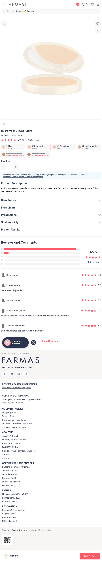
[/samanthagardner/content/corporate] (10, 447)
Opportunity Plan (10, 470)
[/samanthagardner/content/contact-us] (7, 458)
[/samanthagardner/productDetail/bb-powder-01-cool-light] (38, 147)
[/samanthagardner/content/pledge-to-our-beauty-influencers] (19, 451)
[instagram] (11, 374)
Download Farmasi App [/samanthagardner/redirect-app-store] (12, 530)
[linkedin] (25, 374)
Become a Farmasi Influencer (16, 467)
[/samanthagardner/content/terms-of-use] (8, 416)
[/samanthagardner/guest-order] (12, 402)
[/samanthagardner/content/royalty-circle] (9, 517)
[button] (90, 556)
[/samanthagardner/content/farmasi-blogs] (8, 485)
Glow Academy (9, 474)
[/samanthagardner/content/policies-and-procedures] (14, 420)
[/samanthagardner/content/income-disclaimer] (17, 423)
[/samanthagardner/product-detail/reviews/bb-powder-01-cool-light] (51, 341)
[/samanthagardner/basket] (92, 4)
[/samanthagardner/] (16, 4)
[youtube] (18, 374)
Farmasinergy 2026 (11, 497)
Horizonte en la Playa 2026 (15, 494)
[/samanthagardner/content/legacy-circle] (9, 513)
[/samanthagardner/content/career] (5, 454)
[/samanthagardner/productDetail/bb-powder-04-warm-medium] (13, 154)
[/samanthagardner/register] (16, 387)
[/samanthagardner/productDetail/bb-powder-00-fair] (13, 147)
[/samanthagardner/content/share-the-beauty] (11, 481)
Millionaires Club (9, 521)
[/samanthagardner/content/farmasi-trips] (9, 501)
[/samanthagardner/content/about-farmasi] (10, 436)
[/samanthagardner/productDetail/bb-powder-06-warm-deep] (38, 154)
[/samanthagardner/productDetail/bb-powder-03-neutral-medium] (89, 147)
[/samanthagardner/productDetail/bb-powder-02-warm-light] (64, 147)
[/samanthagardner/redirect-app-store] (7, 540)
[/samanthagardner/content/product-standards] (11, 443)
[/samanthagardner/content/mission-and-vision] (14, 439)
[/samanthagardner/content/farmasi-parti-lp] (9, 478)
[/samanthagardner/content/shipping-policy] (11, 412)
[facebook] (4, 374)
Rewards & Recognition (13, 510)
